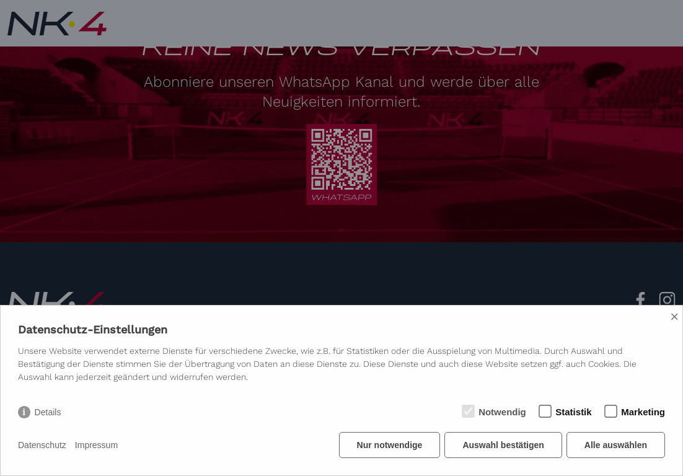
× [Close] (674, 316)
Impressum (96, 445)
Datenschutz (42, 445)
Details (48, 412)
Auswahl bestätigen (503, 445)
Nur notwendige (390, 445)
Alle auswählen (615, 445)
